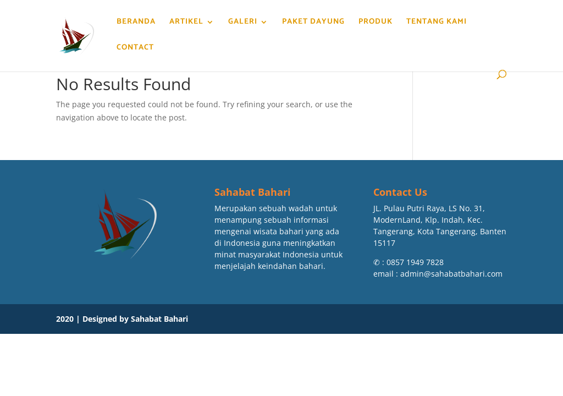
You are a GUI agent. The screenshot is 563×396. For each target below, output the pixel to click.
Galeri (242, 23)
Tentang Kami (436, 23)
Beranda (135, 23)
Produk (375, 23)
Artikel (186, 23)
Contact (134, 49)
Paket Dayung (313, 23)
